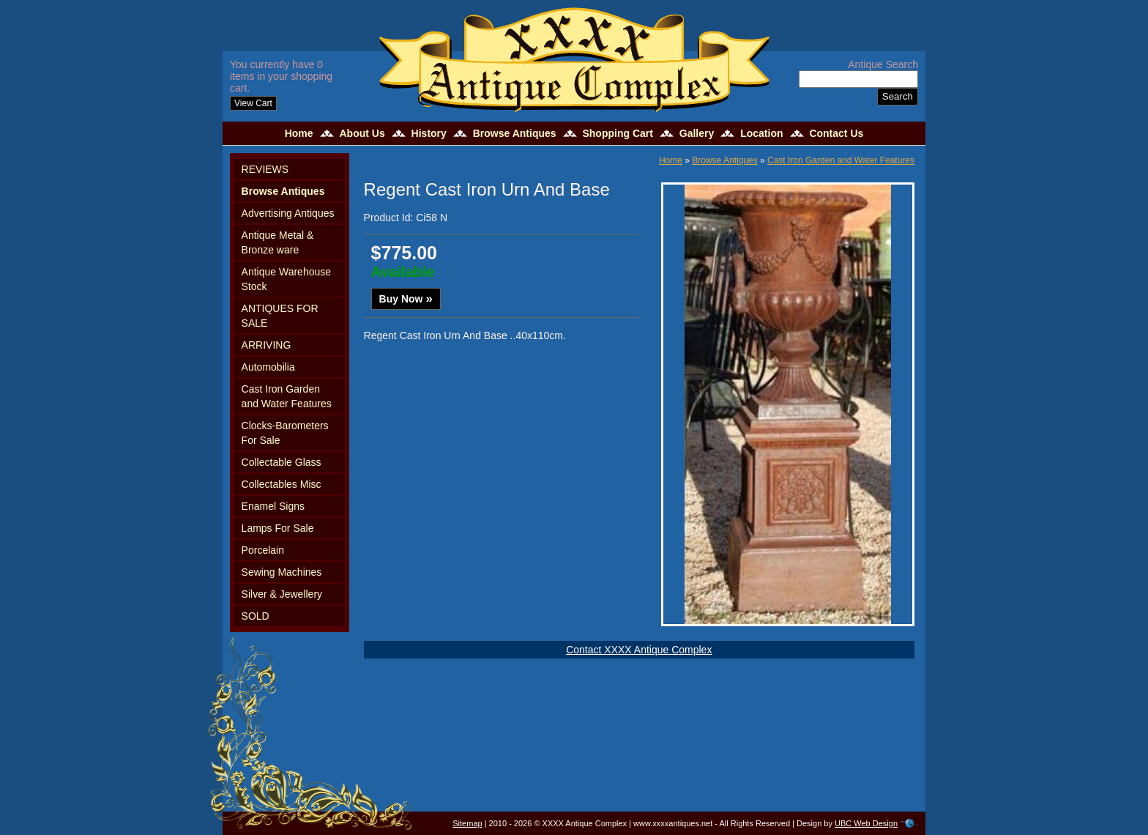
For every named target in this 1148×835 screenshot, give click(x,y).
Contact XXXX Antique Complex (639, 650)
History (429, 133)
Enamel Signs (273, 506)
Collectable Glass (281, 462)
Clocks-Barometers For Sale (285, 433)
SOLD (255, 616)
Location (761, 133)
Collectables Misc (281, 484)
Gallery (696, 133)
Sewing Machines (282, 572)
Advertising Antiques (288, 213)
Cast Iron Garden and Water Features (287, 396)
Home (299, 133)
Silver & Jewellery (282, 594)
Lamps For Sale (278, 528)
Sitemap (467, 823)
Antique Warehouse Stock (286, 279)
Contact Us (836, 133)
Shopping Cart (617, 133)
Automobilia (268, 367)
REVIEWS (265, 169)
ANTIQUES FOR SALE (280, 316)
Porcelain (263, 550)
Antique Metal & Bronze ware (278, 242)
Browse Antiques (514, 133)
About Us (361, 133)
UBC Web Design (866, 823)
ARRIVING (266, 345)
